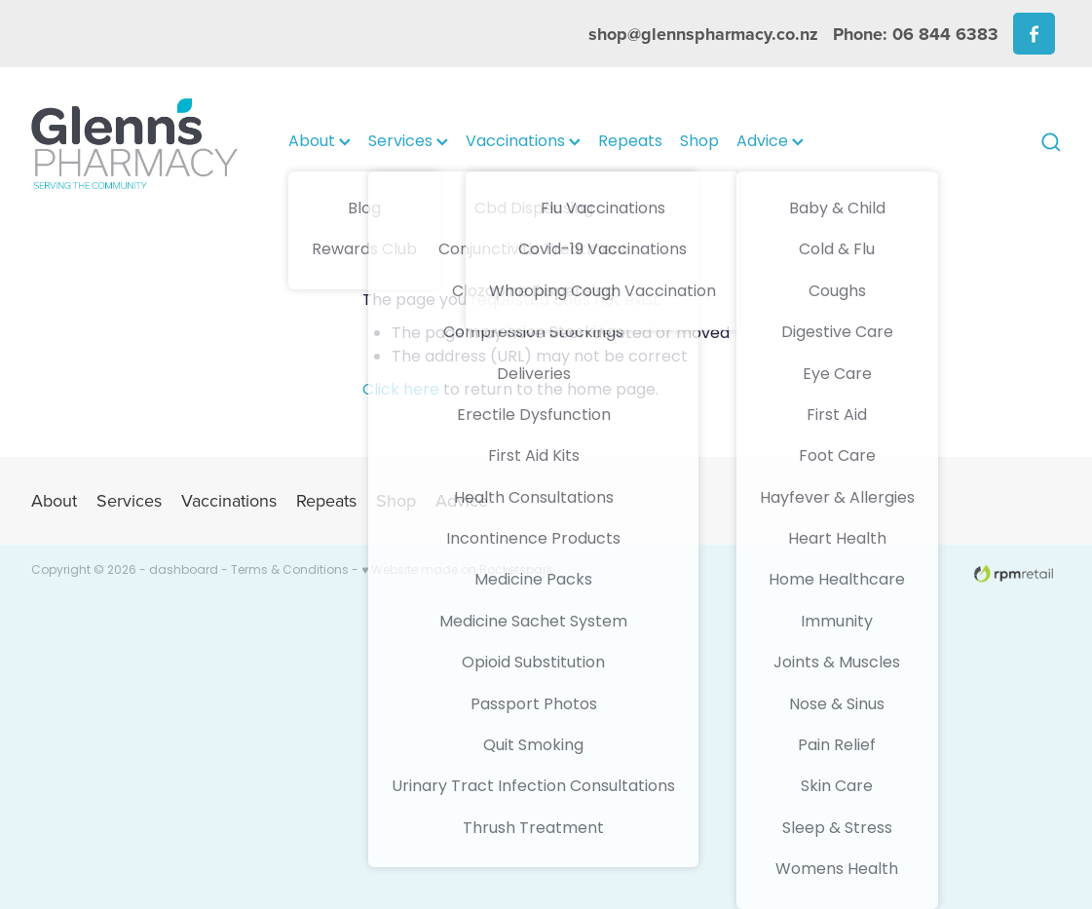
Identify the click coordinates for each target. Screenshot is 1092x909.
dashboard (183, 571)
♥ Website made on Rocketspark (456, 571)
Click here (400, 390)
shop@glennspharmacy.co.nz (703, 34)
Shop (699, 142)
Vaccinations (523, 142)
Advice (770, 142)
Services (408, 142)
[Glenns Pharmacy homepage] (134, 143)
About (319, 142)
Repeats (630, 142)
